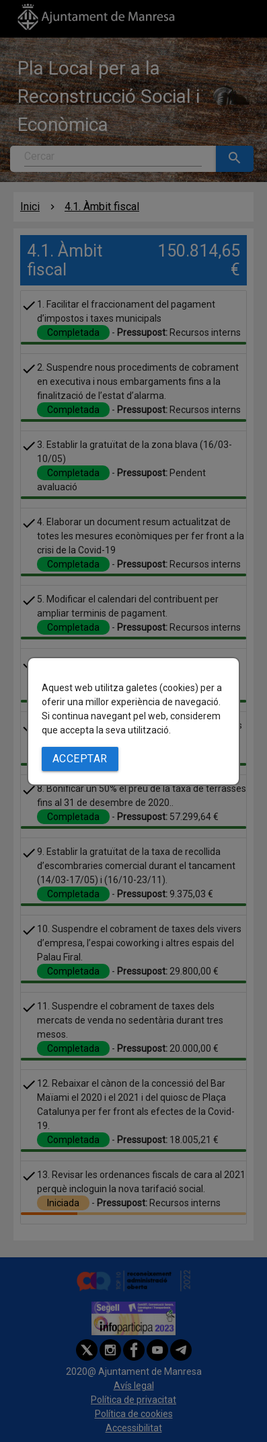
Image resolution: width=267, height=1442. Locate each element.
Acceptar (80, 758)
